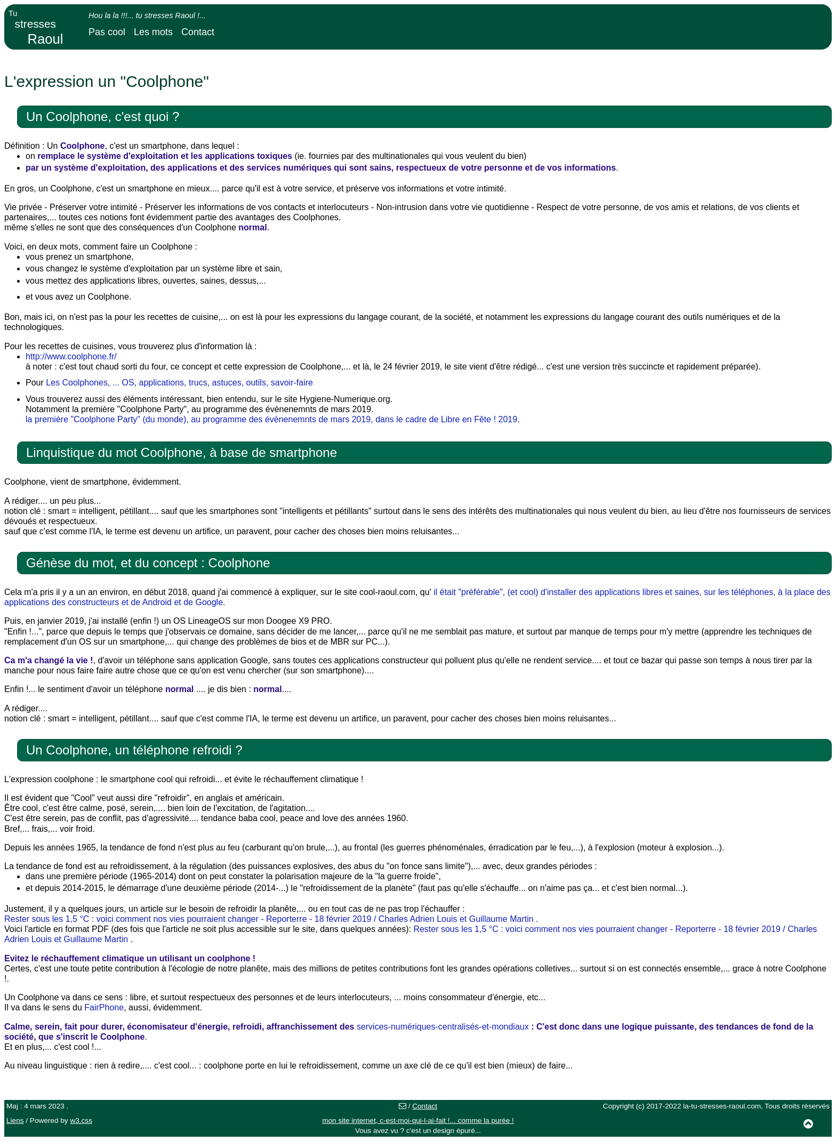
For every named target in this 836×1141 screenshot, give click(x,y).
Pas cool (107, 32)
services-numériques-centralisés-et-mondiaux (443, 1026)
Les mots (153, 32)
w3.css (81, 1120)
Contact (197, 32)
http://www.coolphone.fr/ (71, 356)
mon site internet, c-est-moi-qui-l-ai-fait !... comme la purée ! (418, 1120)
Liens (15, 1120)
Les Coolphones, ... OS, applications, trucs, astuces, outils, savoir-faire (179, 382)
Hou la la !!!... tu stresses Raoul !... (147, 15)
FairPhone (104, 1007)
